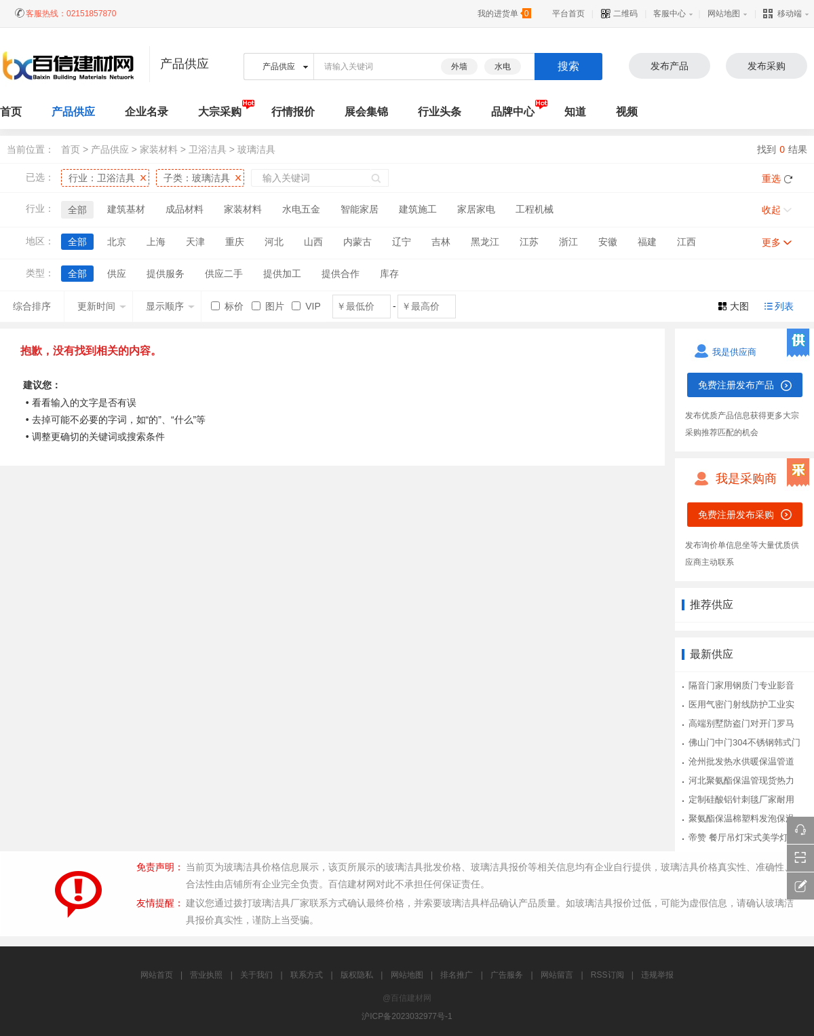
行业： (102, 178)
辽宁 (401, 241)
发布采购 (767, 65)
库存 (389, 273)
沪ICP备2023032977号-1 (407, 1016)
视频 (627, 111)
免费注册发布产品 (736, 385)
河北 (274, 241)
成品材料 (185, 209)
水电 (503, 66)
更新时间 (101, 306)
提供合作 (341, 273)
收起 (771, 210)
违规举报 (657, 975)
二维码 (619, 13)
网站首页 (156, 975)
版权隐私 (357, 975)
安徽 (607, 241)
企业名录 (146, 111)
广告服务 (506, 975)
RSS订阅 (607, 975)
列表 (784, 306)
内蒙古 (357, 241)
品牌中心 (513, 111)
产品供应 (73, 111)
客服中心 (669, 13)
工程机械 (535, 209)
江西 (686, 241)
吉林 (440, 241)
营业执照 (206, 975)
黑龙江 (485, 241)
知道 (575, 111)
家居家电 (476, 209)
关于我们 (256, 975)
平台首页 (568, 13)
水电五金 (301, 209)
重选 (771, 178)
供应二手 (224, 273)
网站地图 (724, 13)
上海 (156, 241)
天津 (195, 241)
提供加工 (282, 273)
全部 (77, 209)
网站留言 (557, 975)
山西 (313, 241)
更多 (771, 242)
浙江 (568, 241)
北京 (116, 241)
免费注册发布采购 (736, 514)
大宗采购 (219, 111)
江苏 (529, 241)
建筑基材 (126, 209)
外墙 (459, 66)
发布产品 (670, 65)
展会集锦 (366, 111)
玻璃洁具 (256, 149)
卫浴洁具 (208, 149)
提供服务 (166, 273)
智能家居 (360, 209)
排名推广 (456, 975)
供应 (116, 273)
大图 (739, 306)
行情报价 (293, 111)
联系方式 (306, 975)
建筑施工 (418, 209)
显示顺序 (170, 306)
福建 (647, 241)
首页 (70, 149)
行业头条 (439, 111)
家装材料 (159, 149)
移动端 (782, 13)
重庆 (234, 241)
